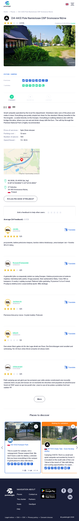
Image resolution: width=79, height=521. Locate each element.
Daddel (73, 23)
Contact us (33, 494)
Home (6, 12)
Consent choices (47, 517)
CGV (23, 517)
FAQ (18, 509)
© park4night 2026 (67, 517)
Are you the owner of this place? (20, 199)
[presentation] (7, 45)
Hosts (19, 504)
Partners (32, 499)
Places (12, 12)
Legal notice (9, 517)
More (39, 399)
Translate (69, 229)
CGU (18, 517)
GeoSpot (32, 504)
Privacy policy (33, 517)
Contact (49, 98)
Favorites (30, 98)
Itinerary (11, 98)
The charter (21, 499)
